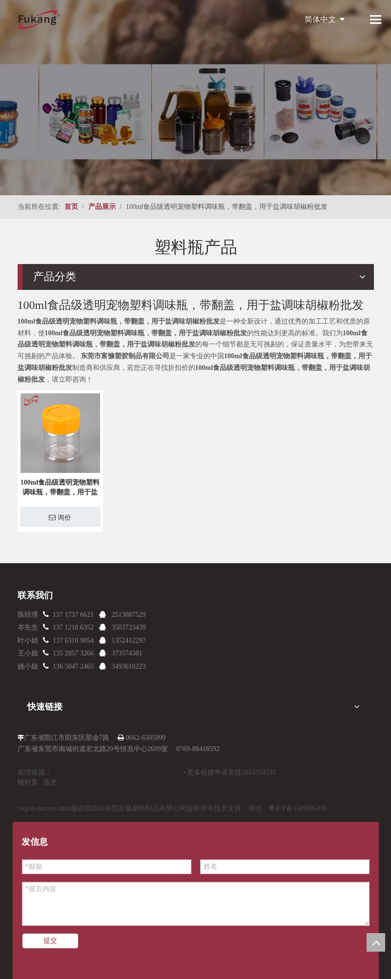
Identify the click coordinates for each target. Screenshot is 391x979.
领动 (255, 808)
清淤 (50, 782)
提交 (50, 940)
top (376, 942)
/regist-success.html (45, 808)
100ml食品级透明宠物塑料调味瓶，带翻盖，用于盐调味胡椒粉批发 (60, 488)
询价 (60, 517)
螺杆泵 (28, 782)
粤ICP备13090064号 (297, 808)
